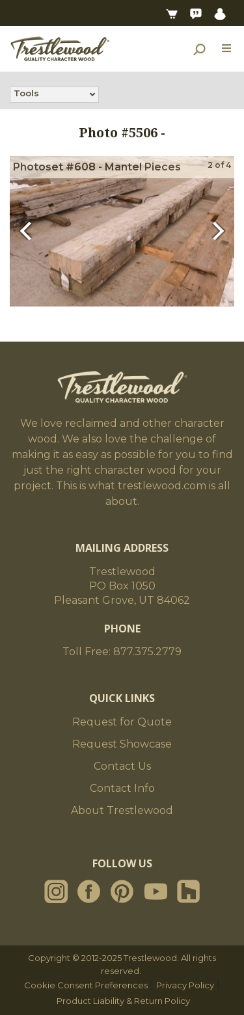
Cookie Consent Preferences (86, 985)
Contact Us (122, 766)
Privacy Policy (185, 985)
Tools (26, 94)
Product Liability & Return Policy (123, 1000)
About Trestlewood (122, 810)
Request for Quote (122, 722)
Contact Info (122, 788)
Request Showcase (122, 744)
